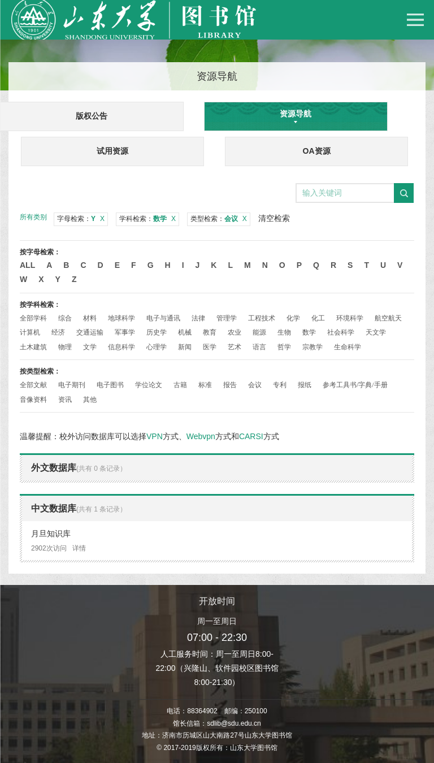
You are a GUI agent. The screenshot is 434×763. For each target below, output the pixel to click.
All (27, 265)
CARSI (251, 436)
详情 (79, 548)
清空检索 (274, 218)
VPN (154, 436)
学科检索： (147, 219)
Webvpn (200, 436)
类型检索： (218, 219)
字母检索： (81, 219)
